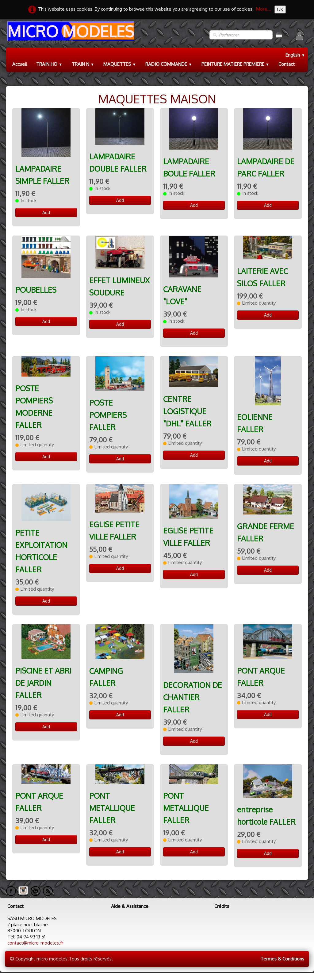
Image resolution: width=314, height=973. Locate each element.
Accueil (19, 64)
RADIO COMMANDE (168, 64)
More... (263, 9)
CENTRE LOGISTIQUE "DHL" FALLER (187, 411)
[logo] (70, 35)
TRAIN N (83, 64)
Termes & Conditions (282, 959)
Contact (286, 64)
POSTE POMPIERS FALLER (108, 415)
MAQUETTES (119, 64)
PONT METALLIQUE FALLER (112, 808)
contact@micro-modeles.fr (35, 943)
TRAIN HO (49, 64)
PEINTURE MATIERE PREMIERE (235, 64)
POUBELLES (35, 290)
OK (280, 9)
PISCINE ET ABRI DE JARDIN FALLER (43, 683)
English (295, 55)
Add (46, 212)
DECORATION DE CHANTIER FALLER (192, 697)
